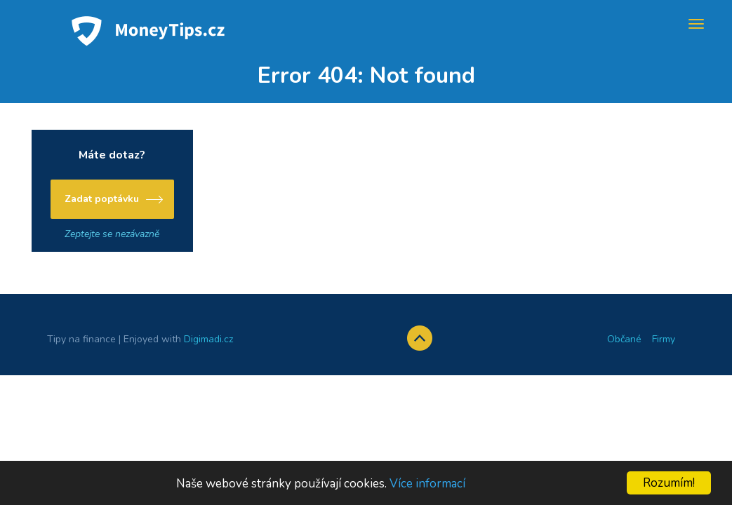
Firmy (663, 339)
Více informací (427, 484)
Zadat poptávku (102, 199)
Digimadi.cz (208, 339)
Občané (624, 339)
